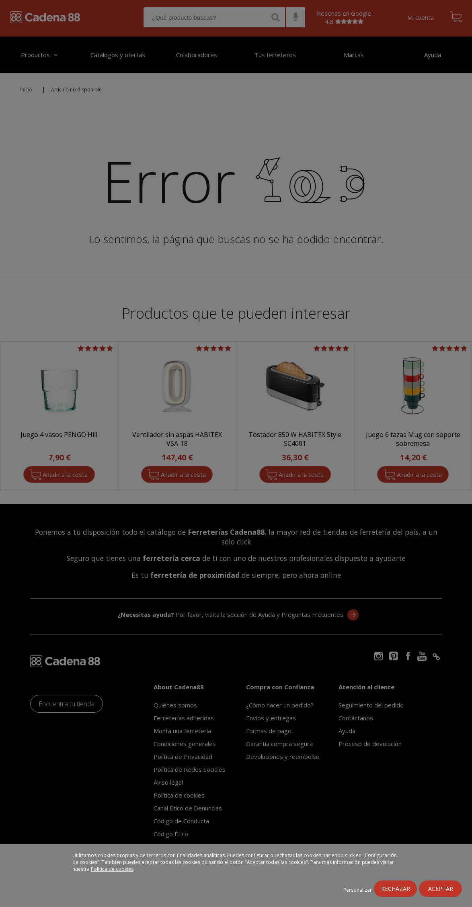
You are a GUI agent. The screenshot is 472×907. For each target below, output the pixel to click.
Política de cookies (112, 869)
